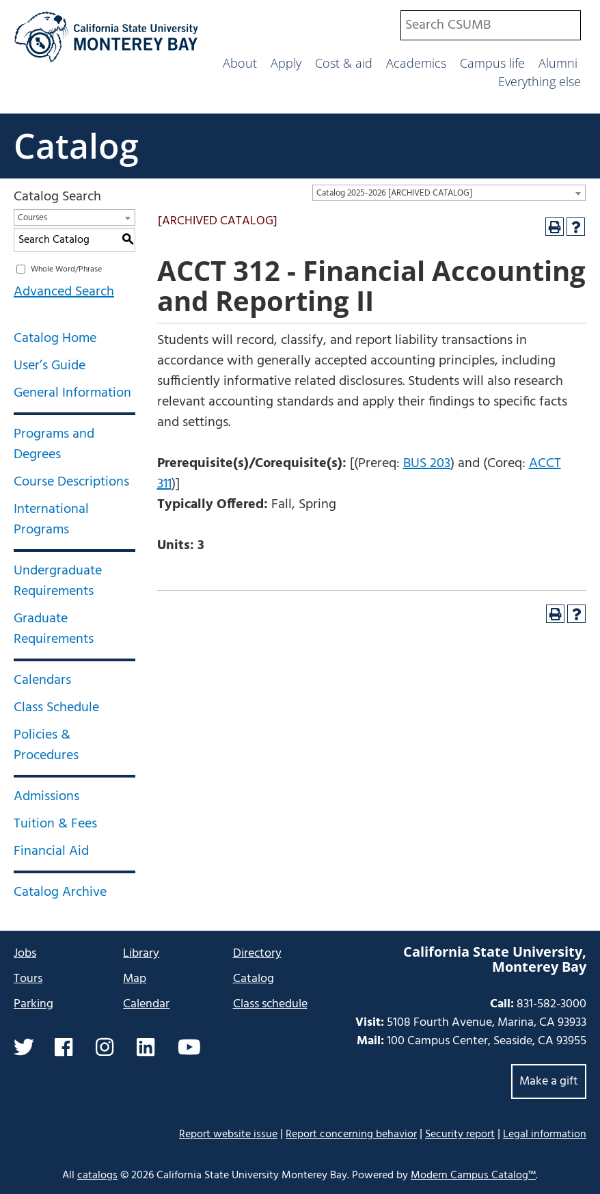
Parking (33, 1004)
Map (134, 979)
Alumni (557, 63)
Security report (460, 1134)
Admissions (46, 797)
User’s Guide (49, 366)
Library (141, 954)
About (240, 63)
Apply (286, 63)
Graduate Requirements (54, 629)
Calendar (146, 1004)
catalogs (97, 1175)
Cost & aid (343, 63)
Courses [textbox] (32, 218)
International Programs (51, 520)
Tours (28, 979)
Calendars (42, 680)
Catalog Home (55, 338)
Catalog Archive (60, 892)
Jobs (25, 954)
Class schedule (270, 1004)
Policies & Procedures (46, 745)
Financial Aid (51, 851)
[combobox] (490, 25)
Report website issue (228, 1134)
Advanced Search (64, 292)
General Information (72, 393)
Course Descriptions (71, 482)
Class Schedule (56, 708)
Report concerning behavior (351, 1134)
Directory (257, 954)
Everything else (539, 81)
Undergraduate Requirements (58, 581)
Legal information (544, 1134)
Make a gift (548, 1081)
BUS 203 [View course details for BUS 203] (426, 464)
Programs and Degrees (54, 444)
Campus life (492, 63)
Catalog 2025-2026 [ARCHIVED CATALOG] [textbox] (394, 193)
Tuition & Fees (55, 824)
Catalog (76, 145)
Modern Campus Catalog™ (473, 1175)
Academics (416, 63)
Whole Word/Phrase (66, 269)
